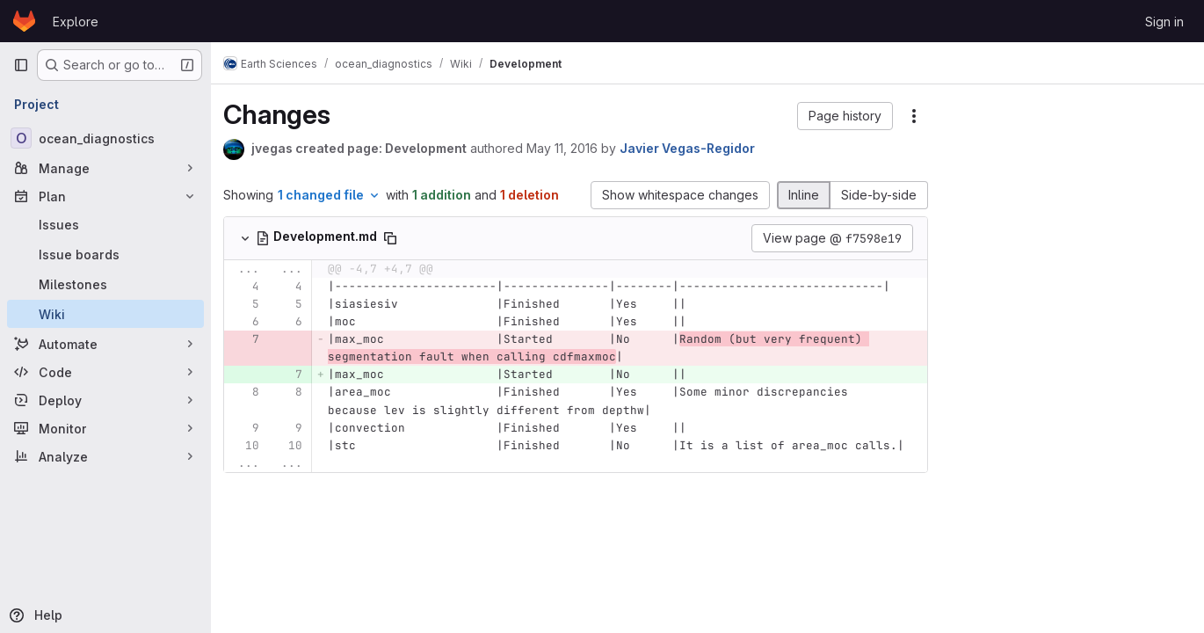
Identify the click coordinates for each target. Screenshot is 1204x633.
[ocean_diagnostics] (105, 138)
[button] (845, 116)
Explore (75, 21)
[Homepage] (24, 21)
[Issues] (105, 224)
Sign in (1164, 21)
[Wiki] (105, 314)
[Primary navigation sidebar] (21, 65)
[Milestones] (105, 284)
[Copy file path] (399, 238)
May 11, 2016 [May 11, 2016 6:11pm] (570, 148)
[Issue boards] (105, 254)
